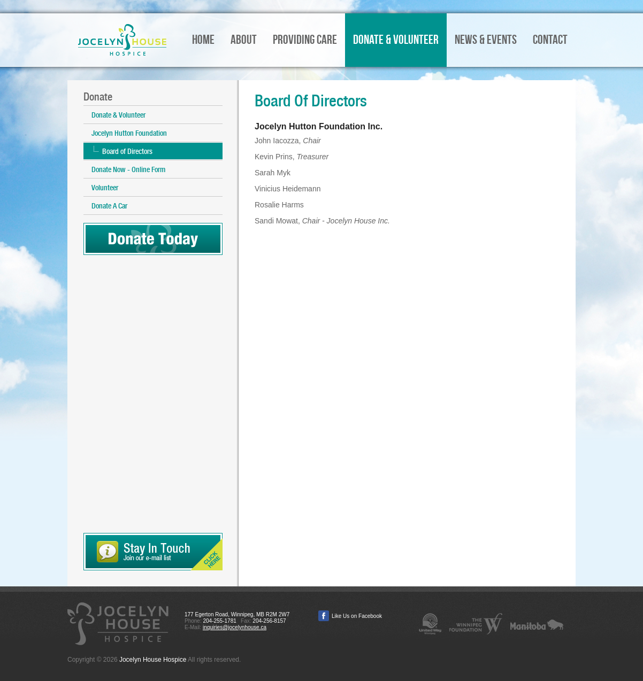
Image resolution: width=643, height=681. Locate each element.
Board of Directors (127, 151)
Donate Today (153, 239)
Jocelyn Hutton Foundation (129, 133)
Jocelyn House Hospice (122, 40)
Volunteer (104, 187)
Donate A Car (109, 206)
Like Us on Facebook (357, 616)
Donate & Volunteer (118, 115)
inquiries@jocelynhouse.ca (234, 627)
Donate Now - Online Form (128, 169)
